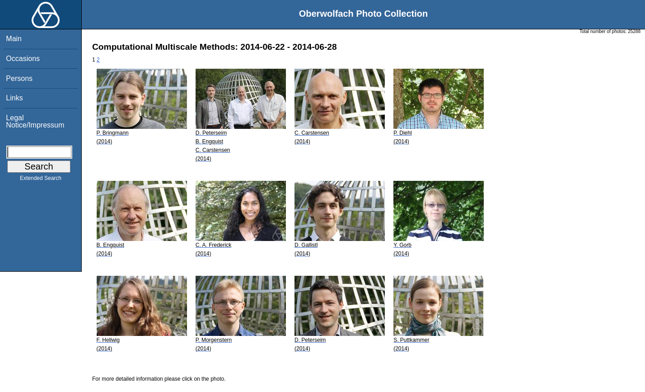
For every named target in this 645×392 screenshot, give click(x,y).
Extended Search (40, 180)
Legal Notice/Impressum (35, 121)
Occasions (23, 58)
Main (14, 39)
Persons (19, 78)
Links (14, 98)
